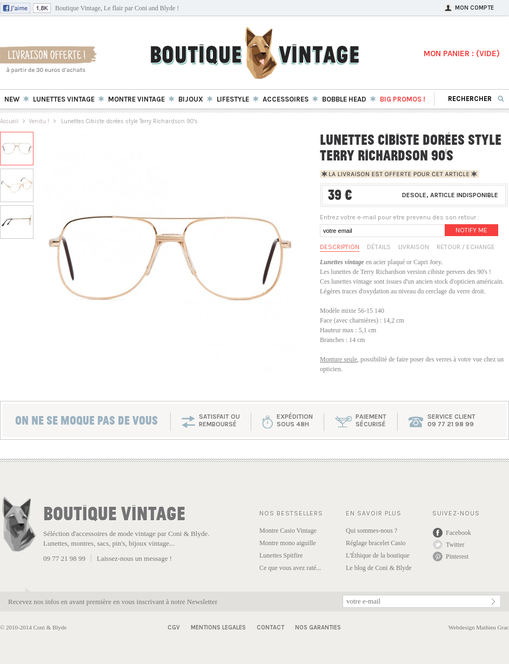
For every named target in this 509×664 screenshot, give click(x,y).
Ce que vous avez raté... (290, 568)
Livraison (413, 247)
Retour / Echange (466, 247)
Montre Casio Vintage (288, 530)
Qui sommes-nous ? (371, 530)
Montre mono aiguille (287, 543)
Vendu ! (39, 121)
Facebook (458, 532)
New (11, 99)
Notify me (471, 230)
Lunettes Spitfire (281, 555)
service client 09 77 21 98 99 (451, 420)
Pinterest (457, 556)
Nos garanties (318, 627)
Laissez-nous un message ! (134, 558)
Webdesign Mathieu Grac (478, 627)
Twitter (455, 544)
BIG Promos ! (402, 99)
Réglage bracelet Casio (376, 543)
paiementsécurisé (371, 420)
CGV (174, 627)
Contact (270, 627)
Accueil (9, 121)
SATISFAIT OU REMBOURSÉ (219, 420)
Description (339, 247)
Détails (379, 247)
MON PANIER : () (462, 53)
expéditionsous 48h (295, 420)
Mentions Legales (218, 627)
